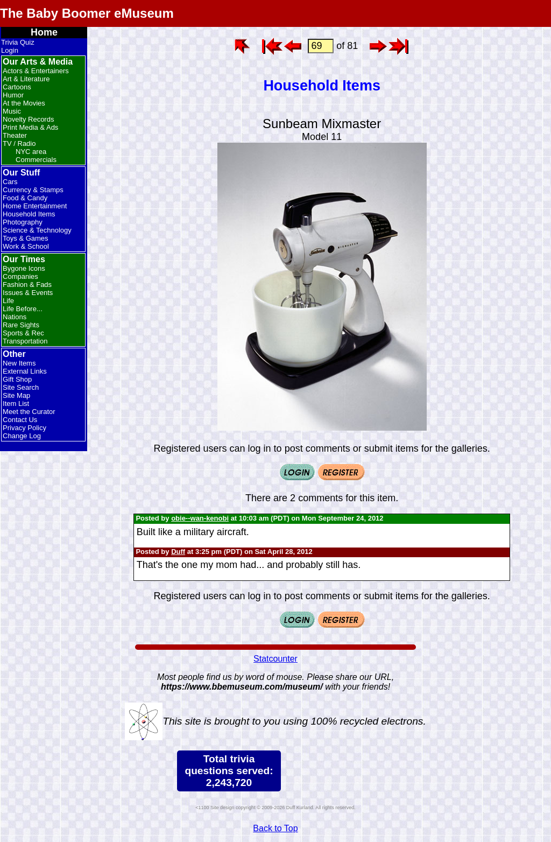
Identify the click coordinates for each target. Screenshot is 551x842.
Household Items (29, 214)
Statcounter (275, 658)
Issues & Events (28, 293)
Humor (13, 95)
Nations (14, 317)
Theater (15, 135)
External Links (25, 371)
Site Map (16, 395)
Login (9, 50)
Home (44, 32)
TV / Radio (19, 143)
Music (12, 111)
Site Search (21, 387)
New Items (19, 363)
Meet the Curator (29, 412)
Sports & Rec (23, 333)
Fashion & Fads (27, 284)
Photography (23, 222)
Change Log (22, 436)
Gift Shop (17, 379)
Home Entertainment (35, 206)
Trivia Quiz (17, 42)
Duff (178, 552)
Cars (10, 182)
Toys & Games (25, 238)
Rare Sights (21, 325)
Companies (20, 276)
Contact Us (20, 420)
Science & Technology (37, 230)
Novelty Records (28, 119)
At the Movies (24, 103)
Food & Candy (25, 198)
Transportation (25, 341)
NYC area (31, 152)
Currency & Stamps (33, 190)
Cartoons (17, 87)
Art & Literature (26, 79)
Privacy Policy (24, 428)
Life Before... (23, 309)
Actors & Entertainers (36, 71)
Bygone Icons (24, 268)
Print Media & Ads (30, 127)
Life (8, 301)
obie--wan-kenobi (200, 518)
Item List (16, 403)
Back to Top (275, 828)
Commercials (36, 160)
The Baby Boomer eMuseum (87, 13)
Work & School (26, 246)
